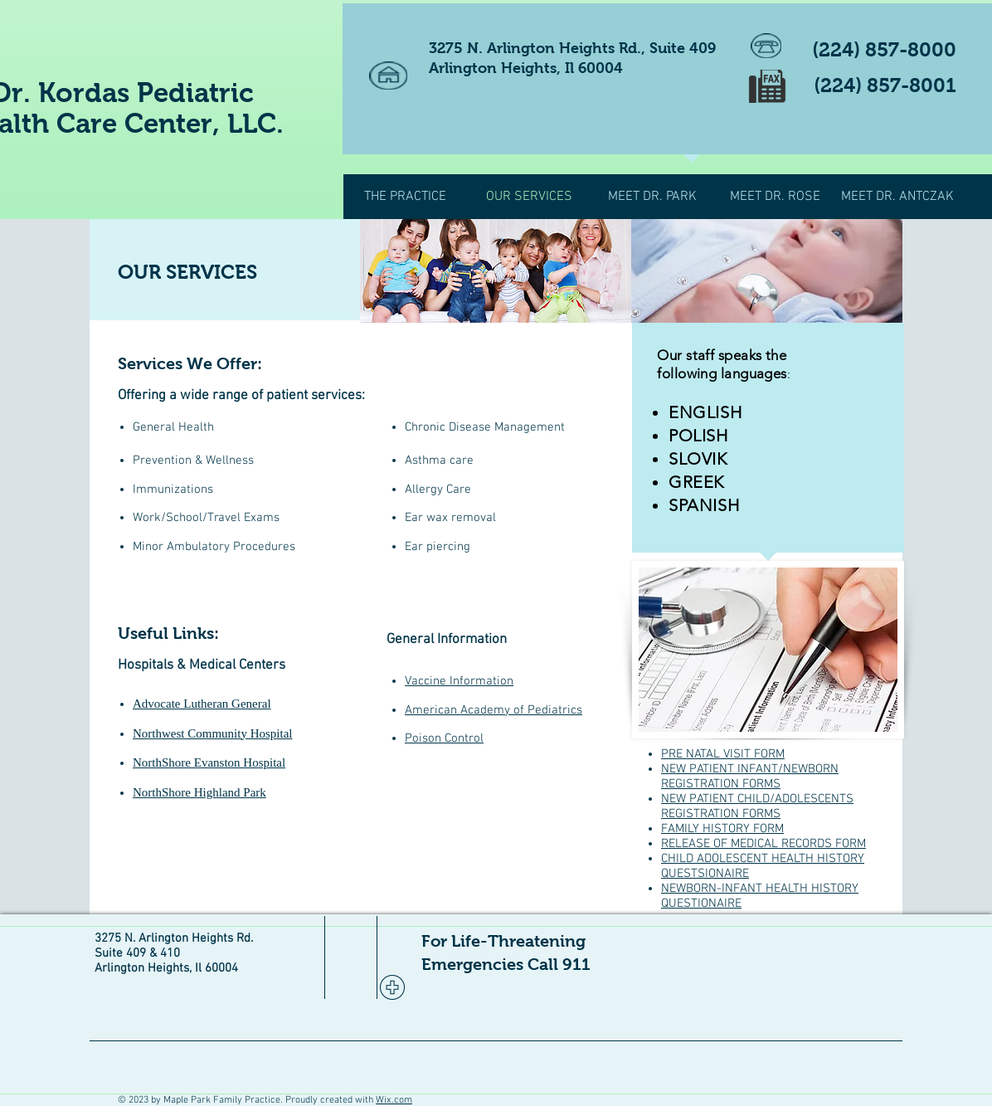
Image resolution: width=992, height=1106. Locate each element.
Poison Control (444, 738)
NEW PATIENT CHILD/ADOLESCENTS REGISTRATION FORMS (757, 806)
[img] (495, 271)
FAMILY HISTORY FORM (722, 828)
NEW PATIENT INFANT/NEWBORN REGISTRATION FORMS (750, 777)
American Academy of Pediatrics (493, 710)
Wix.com (394, 1100)
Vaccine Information (459, 681)
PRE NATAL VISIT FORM (723, 754)
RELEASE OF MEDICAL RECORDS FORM (763, 843)
